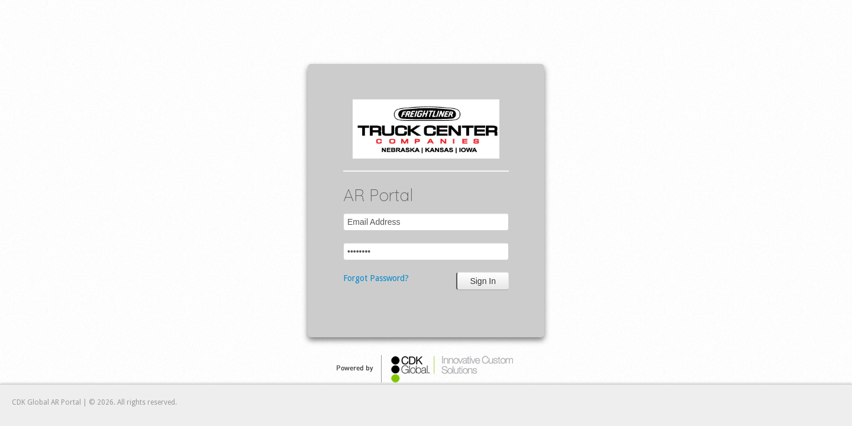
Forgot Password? (376, 278)
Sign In (483, 281)
